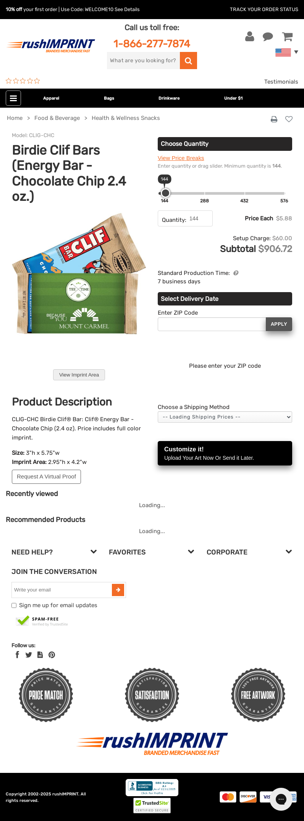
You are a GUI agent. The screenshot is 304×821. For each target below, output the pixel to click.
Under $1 (233, 98)
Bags (109, 98)
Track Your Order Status (264, 9)
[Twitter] (28, 654)
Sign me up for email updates (58, 605)
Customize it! (225, 454)
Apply (279, 324)
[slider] (165, 193)
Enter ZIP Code (178, 312)
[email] (62, 590)
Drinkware (168, 98)
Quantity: (174, 220)
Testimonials (281, 81)
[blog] (40, 654)
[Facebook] (17, 654)
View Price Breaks (181, 158)
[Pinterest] (52, 654)
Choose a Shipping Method (194, 407)
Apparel (51, 98)
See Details (127, 9)
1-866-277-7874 (151, 43)
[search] (143, 60)
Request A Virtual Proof (46, 476)
